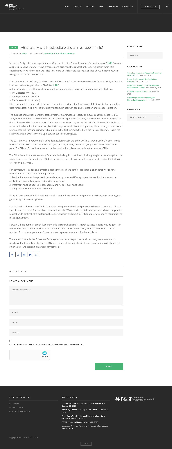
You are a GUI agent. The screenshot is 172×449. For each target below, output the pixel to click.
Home (67, 7)
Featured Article (50, 53)
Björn (24, 53)
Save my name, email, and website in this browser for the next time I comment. (46, 345)
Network (90, 7)
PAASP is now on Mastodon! (139, 91)
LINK (109, 63)
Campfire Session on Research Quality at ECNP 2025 (83, 403)
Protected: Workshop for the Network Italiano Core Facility (143, 86)
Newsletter (150, 7)
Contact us (127, 7)
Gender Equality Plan (19, 411)
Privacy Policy (16, 408)
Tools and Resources (66, 53)
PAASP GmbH (14, 404)
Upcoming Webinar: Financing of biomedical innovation (141, 98)
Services (78, 7)
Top (86, 444)
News (101, 7)
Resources (113, 7)
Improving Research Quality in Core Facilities (80, 409)
